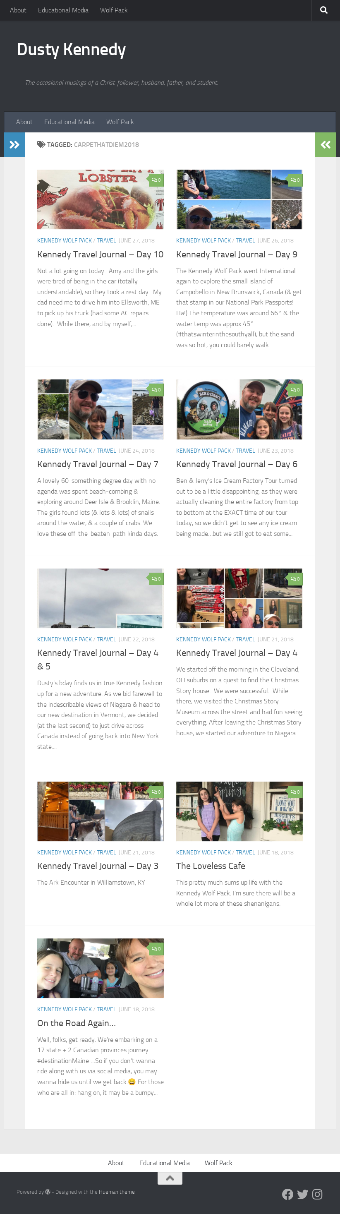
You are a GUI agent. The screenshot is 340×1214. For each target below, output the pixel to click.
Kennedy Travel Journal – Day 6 (236, 464)
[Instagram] (317, 1194)
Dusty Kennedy (71, 49)
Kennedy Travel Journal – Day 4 (236, 653)
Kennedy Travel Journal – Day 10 (100, 254)
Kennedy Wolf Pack (64, 240)
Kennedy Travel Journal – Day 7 (97, 464)
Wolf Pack (114, 10)
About (18, 10)
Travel (106, 240)
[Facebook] (288, 1194)
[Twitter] (303, 1194)
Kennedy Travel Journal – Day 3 (97, 866)
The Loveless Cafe (210, 866)
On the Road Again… (76, 1023)
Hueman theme (117, 1192)
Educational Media (63, 10)
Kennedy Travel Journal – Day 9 (236, 254)
